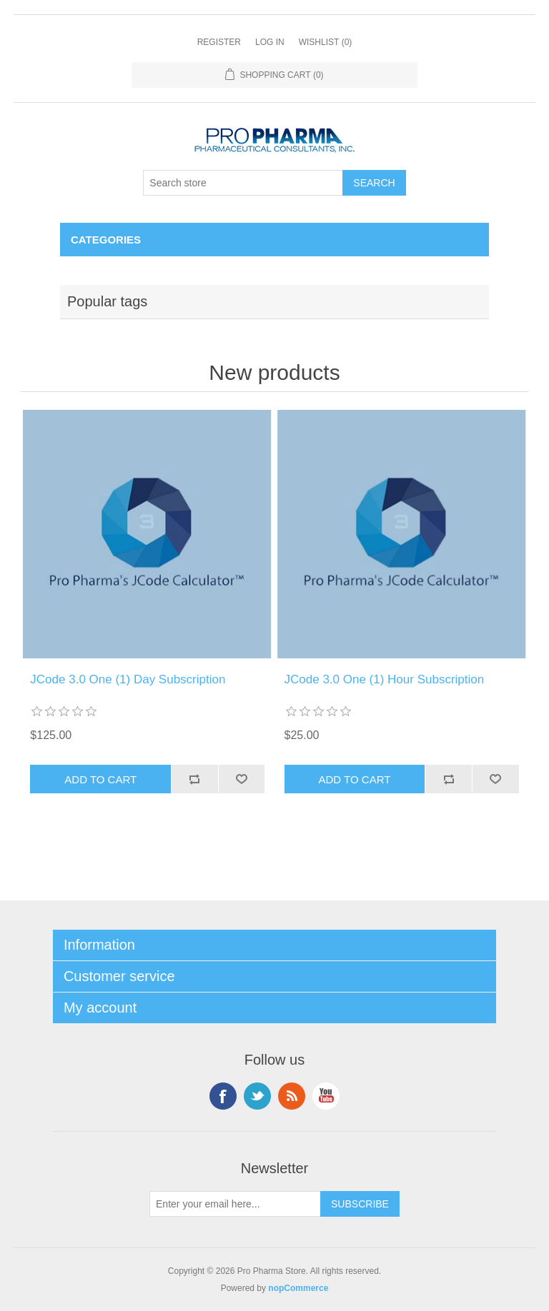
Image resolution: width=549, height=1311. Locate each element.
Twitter (257, 1096)
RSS (291, 1096)
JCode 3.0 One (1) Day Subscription (127, 679)
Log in (270, 42)
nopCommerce (298, 1288)
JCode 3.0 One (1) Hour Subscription (385, 679)
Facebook (223, 1096)
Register (219, 42)
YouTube (326, 1096)
